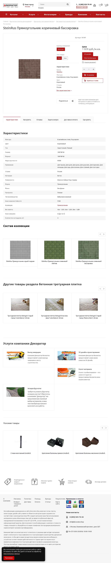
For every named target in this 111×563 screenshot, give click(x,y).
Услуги (32, 14)
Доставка (27, 502)
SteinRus (59, 72)
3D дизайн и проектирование (89, 352)
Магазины (17, 499)
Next (104, 234)
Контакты (100, 14)
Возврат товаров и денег (17, 504)
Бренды (69, 14)
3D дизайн (87, 54)
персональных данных (11, 554)
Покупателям (60, 499)
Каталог (14, 14)
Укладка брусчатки (34, 388)
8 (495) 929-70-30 (85, 4)
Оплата (37, 502)
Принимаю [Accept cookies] (9, 558)
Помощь (38, 499)
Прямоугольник (62, 205)
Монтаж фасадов (90, 58)
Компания (82, 14)
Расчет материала (85, 369)
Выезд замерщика (34, 352)
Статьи (47, 502)
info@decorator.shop (77, 522)
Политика (27, 499)
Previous (100, 234)
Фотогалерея (50, 14)
